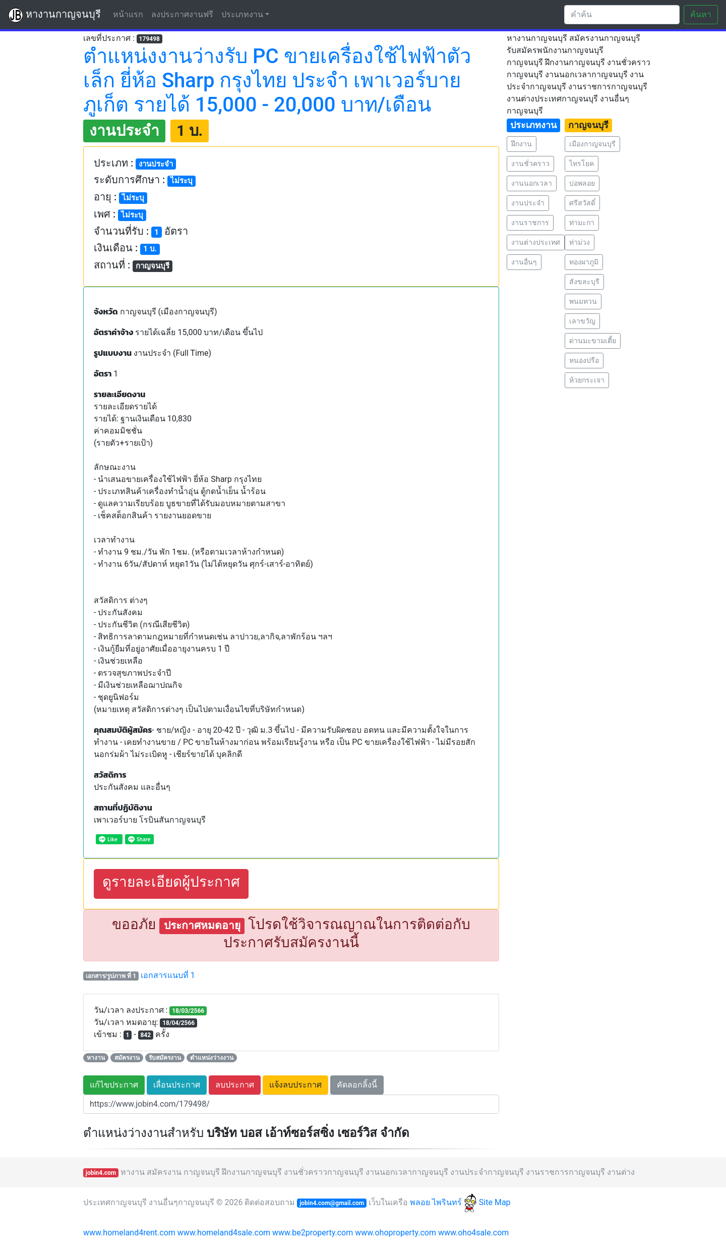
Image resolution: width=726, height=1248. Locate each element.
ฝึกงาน (521, 144)
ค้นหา (700, 14)
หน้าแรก (130, 14)
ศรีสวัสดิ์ (582, 203)
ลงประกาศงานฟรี (182, 14)
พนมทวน (583, 301)
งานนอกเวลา (531, 183)
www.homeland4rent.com (129, 1232)
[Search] (622, 14)
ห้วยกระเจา (586, 380)
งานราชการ (530, 223)
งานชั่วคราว (530, 163)
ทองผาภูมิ (583, 262)
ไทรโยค (581, 163)
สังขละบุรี (584, 282)
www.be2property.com (312, 1232)
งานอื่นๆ (524, 262)
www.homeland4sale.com (223, 1232)
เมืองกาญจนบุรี (592, 144)
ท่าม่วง (579, 242)
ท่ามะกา (581, 223)
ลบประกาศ (234, 1085)
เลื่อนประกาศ (176, 1085)
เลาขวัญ (582, 321)
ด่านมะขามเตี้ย (592, 341)
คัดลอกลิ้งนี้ (357, 1085)
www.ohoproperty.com (395, 1232)
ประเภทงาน (242, 14)
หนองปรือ (584, 360)
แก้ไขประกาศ (114, 1085)
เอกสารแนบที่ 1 (168, 975)
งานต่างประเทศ (535, 242)
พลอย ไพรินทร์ (443, 1202)
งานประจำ (527, 203)
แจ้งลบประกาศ (295, 1085)
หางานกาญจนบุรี (54, 15)
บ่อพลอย (582, 183)
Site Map (495, 1202)
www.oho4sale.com (473, 1232)
